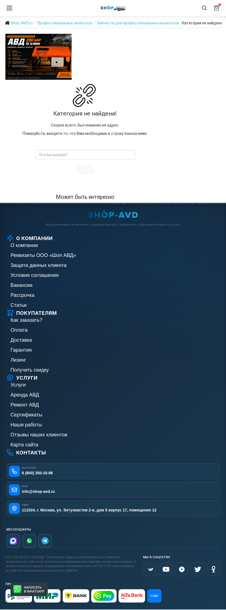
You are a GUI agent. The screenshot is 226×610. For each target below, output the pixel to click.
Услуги (18, 385)
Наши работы (26, 425)
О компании (24, 245)
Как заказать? (26, 320)
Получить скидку (29, 370)
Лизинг (18, 360)
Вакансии (21, 285)
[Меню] (9, 8)
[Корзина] (216, 8)
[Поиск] (204, 8)
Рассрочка (22, 295)
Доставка (21, 340)
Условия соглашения (34, 275)
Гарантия (21, 350)
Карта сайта (24, 444)
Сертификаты (26, 415)
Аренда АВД (24, 395)
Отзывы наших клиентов (38, 434)
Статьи (18, 305)
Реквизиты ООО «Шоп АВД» (43, 255)
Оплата (19, 330)
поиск (85, 170)
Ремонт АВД (24, 405)
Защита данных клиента (38, 265)
